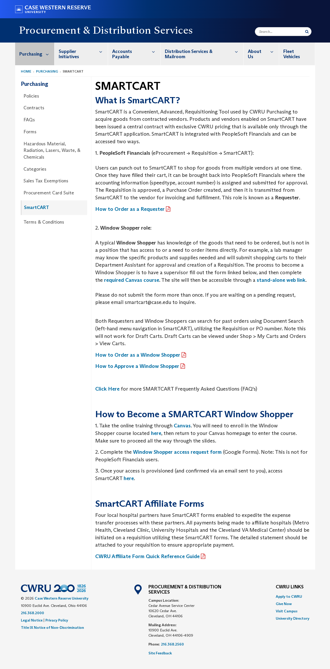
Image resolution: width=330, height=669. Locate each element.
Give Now (284, 603)
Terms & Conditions (43, 222)
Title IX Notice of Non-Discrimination (52, 627)
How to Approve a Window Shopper (137, 366)
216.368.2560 (172, 644)
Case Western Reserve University (61, 598)
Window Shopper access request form (177, 452)
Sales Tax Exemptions (45, 181)
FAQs (29, 120)
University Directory (292, 618)
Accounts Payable (136, 51)
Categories (34, 169)
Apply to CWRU (289, 596)
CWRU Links (290, 587)
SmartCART (36, 207)
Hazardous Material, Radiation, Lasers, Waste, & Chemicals (51, 150)
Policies (31, 96)
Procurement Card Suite (48, 193)
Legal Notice (32, 620)
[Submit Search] (307, 31)
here (129, 478)
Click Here (107, 389)
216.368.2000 (32, 613)
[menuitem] (35, 54)
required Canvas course (131, 280)
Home (26, 71)
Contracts (33, 108)
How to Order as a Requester (130, 209)
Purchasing (36, 54)
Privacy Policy (56, 620)
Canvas (182, 425)
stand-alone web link (281, 280)
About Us (263, 51)
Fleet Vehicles (291, 54)
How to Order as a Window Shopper (137, 355)
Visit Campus (286, 611)
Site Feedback (160, 653)
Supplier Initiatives (83, 51)
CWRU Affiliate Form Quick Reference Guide (147, 556)
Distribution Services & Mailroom (204, 51)
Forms (30, 132)
